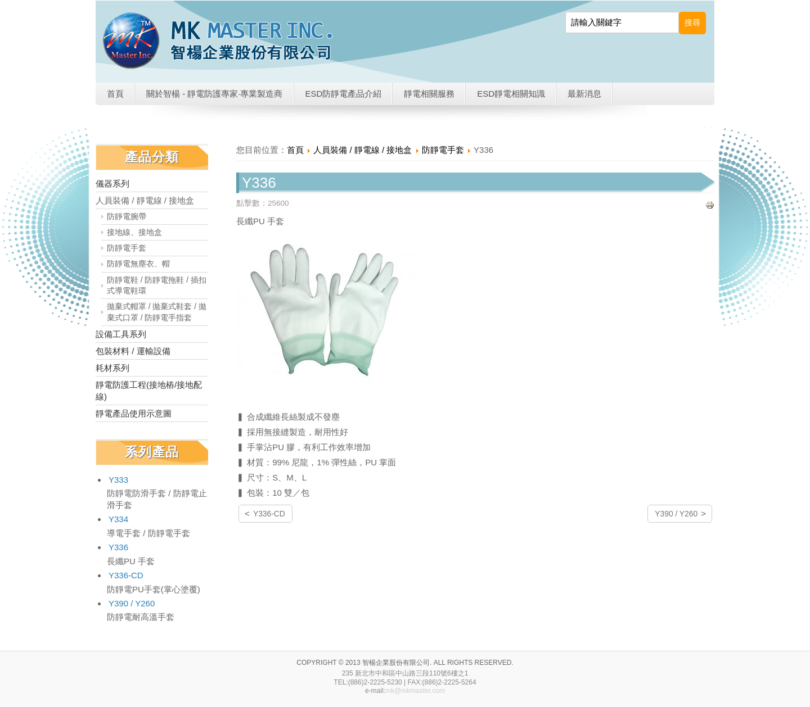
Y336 (118, 547)
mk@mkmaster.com (415, 691)
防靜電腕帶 (126, 216)
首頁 (115, 93)
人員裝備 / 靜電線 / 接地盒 (145, 200)
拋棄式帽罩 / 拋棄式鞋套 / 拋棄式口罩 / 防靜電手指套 (156, 311)
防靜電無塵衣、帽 (138, 264)
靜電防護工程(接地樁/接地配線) (149, 390)
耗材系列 (112, 368)
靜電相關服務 (429, 93)
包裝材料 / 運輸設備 (133, 351)
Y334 (118, 519)
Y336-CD (126, 575)
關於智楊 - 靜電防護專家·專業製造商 (214, 93)
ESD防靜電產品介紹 (343, 93)
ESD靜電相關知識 (511, 93)
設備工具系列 (121, 334)
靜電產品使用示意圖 (134, 413)
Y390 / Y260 (132, 603)
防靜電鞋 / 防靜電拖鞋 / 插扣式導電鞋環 (156, 285)
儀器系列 (112, 183)
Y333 (118, 479)
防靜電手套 (126, 248)
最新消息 (584, 93)
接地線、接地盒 (134, 232)
